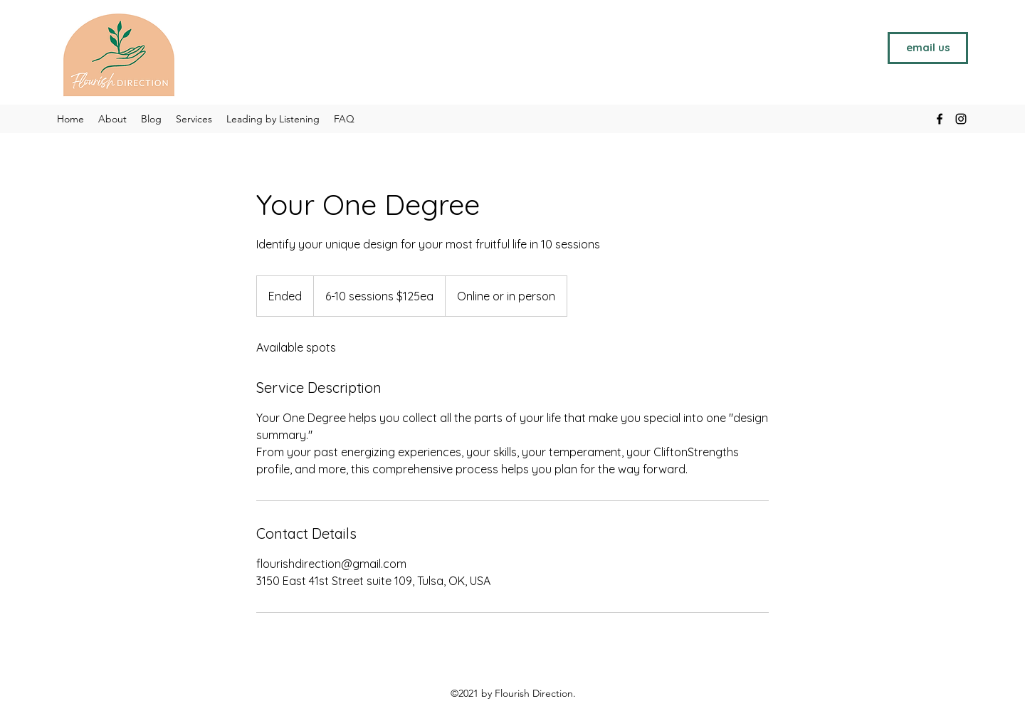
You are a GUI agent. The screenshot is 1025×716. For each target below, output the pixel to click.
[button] (194, 119)
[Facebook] (939, 119)
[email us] (928, 48)
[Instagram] (961, 119)
